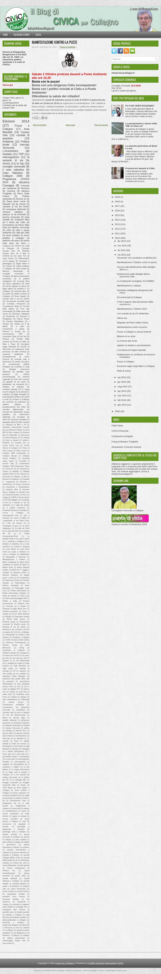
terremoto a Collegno (13, 922)
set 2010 (122, 255)
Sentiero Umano (10, 645)
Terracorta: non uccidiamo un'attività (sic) (136, 258)
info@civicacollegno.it (122, 474)
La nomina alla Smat (127, 341)
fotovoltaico (7, 746)
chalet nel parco (22, 361)
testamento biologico (10, 925)
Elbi (25, 477)
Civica (38, 34)
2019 (117, 197)
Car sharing (25, 438)
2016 (117, 210)
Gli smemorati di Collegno (129, 297)
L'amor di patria (19, 518)
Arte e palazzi (14, 432)
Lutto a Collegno (9, 554)
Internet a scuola (11, 331)
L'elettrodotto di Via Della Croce (16, 521)
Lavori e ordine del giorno (124, 90)
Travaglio (23, 653)
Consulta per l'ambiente (16, 187)
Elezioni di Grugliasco (11, 479)
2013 (117, 224)
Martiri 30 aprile (20, 565)
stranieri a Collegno (14, 915)
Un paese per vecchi (11, 655)
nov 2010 (122, 245)
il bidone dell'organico (15, 751)
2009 (117, 411)
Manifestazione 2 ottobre (129, 285)
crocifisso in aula (21, 367)
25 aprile (6, 294)
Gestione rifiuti (12, 489)
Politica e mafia (10, 601)
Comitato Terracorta (16, 304)
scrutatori (21, 417)
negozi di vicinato (19, 816)
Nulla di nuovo (124, 371)
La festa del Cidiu (22, 528)
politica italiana (12, 404)
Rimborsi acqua (9, 622)
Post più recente (39, 125)
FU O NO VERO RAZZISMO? (139, 105)
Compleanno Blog (11, 306)
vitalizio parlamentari (16, 938)
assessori (10, 681)
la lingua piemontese (20, 769)
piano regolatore (13, 283)
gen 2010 (122, 405)
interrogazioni (18, 764)
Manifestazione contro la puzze (54, 42)
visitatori (26, 935)
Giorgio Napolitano (14, 321)
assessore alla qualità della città (16, 679)
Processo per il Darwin (16, 606)
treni (17, 928)
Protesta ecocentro (10, 611)
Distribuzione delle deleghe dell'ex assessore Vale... (133, 275)
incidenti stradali (10, 389)
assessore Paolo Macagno (14, 676)
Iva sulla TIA (20, 256)
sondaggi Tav (21, 907)
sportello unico (8, 912)
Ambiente (8, 141)
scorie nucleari (8, 891)
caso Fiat (22, 692)
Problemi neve (23, 603)
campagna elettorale (16, 209)
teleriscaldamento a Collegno (14, 920)
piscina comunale (11, 217)
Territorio (25, 188)
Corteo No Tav (10, 469)
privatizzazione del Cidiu (14, 407)
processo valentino (19, 852)
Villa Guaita (21, 268)
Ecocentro (10, 316)
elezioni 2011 (21, 731)
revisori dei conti (19, 863)
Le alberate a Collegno (14, 541)
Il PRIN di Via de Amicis (20, 497)
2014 (117, 220)
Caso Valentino (13, 172)
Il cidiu (20, 326)
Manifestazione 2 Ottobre (14, 559)
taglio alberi (8, 288)
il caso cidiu (20, 754)
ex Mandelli (18, 738)
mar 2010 (122, 395)
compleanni (20, 710)
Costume (23, 469)
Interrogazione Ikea (10, 515)
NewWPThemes (50, 970)
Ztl (14, 671)
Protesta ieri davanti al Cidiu (140, 168)
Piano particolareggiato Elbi (16, 598)
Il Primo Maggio (11, 500)
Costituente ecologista (122, 436)
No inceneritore (23, 578)
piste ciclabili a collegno (12, 842)
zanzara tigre (20, 291)
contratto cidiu (8, 712)
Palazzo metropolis (11, 585)
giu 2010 (122, 382)
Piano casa (24, 596)
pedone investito (10, 834)
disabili (26, 725)
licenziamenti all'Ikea (12, 397)
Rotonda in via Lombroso (13, 629)
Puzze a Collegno (67, 47)
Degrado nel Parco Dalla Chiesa (132, 322)
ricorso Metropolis (9, 865)
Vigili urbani (8, 668)
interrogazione (11, 157)
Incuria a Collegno (13, 513)
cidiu (8, 230)
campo (12, 692)
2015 (117, 215)
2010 (117, 238)
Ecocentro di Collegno (11, 477)
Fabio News (117, 425)
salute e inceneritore (11, 886)
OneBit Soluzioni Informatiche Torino (105, 963)
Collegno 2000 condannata (14, 453)
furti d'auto (19, 746)
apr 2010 (122, 391)
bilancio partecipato (13, 271)
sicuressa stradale (11, 899)
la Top (20, 163)
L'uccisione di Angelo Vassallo (131, 350)
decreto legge (19, 718)
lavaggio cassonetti (10, 782)
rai (16, 860)
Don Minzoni (22, 474)
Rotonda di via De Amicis (14, 627)
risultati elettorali (10, 878)
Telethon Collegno (9, 653)
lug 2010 (122, 377)
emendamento (20, 736)
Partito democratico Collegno (14, 593)
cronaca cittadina (12, 212)
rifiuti (27, 283)
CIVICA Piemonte (120, 431)
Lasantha (77, 970)
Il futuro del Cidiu (16, 222)
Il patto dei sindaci (21, 505)
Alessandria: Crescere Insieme (126, 447)
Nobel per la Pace (12, 580)
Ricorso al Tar (22, 199)
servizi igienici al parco (16, 286)
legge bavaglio (20, 394)
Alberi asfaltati (23, 422)
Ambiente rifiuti (21, 219)
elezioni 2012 (8, 733)
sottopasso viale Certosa (14, 910)
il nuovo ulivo (10, 759)
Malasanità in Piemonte (16, 557)
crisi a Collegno (23, 712)
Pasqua (6, 339)
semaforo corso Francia (14, 896)
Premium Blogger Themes (93, 970)
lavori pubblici (13, 235)
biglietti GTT (15, 689)
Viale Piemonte (20, 666)
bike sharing (20, 351)
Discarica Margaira (20, 314)
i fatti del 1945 (22, 232)
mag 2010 (123, 386)
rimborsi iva (9, 871)
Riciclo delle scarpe (16, 619)
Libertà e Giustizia (21, 547)
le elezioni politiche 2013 (12, 795)
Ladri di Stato (24, 539)
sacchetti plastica (19, 884)
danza (5, 718)
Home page (70, 125)
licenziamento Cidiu (18, 801)
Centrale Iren (20, 443)
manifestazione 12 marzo (16, 811)
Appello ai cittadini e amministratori (134, 345)
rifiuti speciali (24, 865)
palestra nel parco (11, 240)
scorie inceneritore (18, 889)
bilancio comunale (20, 227)
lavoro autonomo (19, 793)
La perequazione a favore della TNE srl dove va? (141, 124)
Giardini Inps (24, 492)
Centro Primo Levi (11, 445)
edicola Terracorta (13, 728)
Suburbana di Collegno (14, 650)
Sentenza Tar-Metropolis (16, 642)
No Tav (23, 336)
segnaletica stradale (16, 894)
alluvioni (23, 671)
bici (18, 687)
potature (26, 847)
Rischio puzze (20, 624)
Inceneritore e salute (13, 329)
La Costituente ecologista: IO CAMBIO (135, 281)
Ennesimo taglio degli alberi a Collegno (136, 366)
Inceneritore (8, 225)
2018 (117, 201)
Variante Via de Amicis (14, 204)
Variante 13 (7, 661)
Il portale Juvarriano (16, 508)
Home (5, 34)
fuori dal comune (21, 379)
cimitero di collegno (18, 697)
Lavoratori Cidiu (9, 336)
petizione (22, 402)
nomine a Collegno (20, 399)
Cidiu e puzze (21, 451)
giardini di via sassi (15, 382)
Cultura (5, 471)
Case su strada (12, 440)
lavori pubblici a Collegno (16, 236)
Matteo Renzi (8, 567)
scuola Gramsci (23, 891)
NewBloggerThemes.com (116, 970)
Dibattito (15, 471)
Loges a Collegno (18, 552)
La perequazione (11, 102)
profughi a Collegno (11, 855)
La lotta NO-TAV (11, 531)
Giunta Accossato (12, 495)
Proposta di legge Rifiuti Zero (14, 609)
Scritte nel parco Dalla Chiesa (17, 640)
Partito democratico (18, 591)
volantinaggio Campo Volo (14, 941)
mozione (11, 191)
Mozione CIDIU (20, 572)
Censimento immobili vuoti (17, 301)
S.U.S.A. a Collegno (21, 632)
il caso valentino (13, 169)
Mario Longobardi (9, 562)
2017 (117, 206)
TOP (21, 154)
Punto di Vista (19, 341)
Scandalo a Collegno (20, 637)
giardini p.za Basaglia (20, 749)
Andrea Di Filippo (15, 430)
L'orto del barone (14, 523)
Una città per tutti (19, 658)
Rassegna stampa (22, 34)
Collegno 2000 (12, 175)
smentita (15, 904)
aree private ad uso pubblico (14, 674)
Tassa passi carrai (16, 201)
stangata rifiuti (9, 422)
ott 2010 (122, 250)
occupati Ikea (23, 281)
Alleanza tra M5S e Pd (16, 425)
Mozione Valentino (10, 575)
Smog (21, 648)
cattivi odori (7, 694)
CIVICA (18, 246)
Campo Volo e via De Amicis (16, 299)
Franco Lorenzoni (22, 484)
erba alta (6, 738)
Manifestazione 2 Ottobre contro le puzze (137, 262)
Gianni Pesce (23, 319)
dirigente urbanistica (13, 725)
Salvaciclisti (10, 635)
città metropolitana (10, 699)
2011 (117, 233)
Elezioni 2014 (16, 121)
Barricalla (13, 435)
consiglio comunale (14, 166)
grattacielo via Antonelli (13, 384)
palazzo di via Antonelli (14, 214)
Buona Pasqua (11, 438)
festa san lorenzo (19, 744)
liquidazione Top (9, 803)
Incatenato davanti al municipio (15, 510)
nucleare (10, 402)
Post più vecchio (101, 125)
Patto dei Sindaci (9, 596)
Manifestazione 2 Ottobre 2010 (132, 309)
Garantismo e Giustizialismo (17, 487)
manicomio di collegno (20, 808)
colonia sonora (16, 702)
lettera (18, 798)
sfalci (5, 419)
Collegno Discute (10, 456)
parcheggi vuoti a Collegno (14, 832)
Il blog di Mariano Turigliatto (125, 441)
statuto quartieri (23, 912)
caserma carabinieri (13, 354)
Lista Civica (8, 258)
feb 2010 (122, 400)
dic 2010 (122, 241)
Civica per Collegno (64, 963)
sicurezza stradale (18, 419)
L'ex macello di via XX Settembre (133, 313)
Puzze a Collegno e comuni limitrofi (134, 332)
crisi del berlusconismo (16, 715)
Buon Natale (20, 296)
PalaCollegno (20, 583)
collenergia (25, 699)
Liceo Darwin (11, 549)
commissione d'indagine (13, 705)
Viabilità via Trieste (15, 663)
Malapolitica (24, 554)
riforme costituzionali (16, 868)
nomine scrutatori (10, 819)
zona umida (7, 943)
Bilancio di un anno (126, 336)
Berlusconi (25, 435)
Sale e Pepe (9, 344)
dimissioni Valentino (21, 723)
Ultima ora (122, 318)
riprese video (20, 876)
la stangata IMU (19, 780)
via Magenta (19, 933)
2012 (117, 229)
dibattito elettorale (10, 720)
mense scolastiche (11, 814)
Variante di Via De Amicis (16, 206)
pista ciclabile (20, 840)
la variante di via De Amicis (16, 160)
